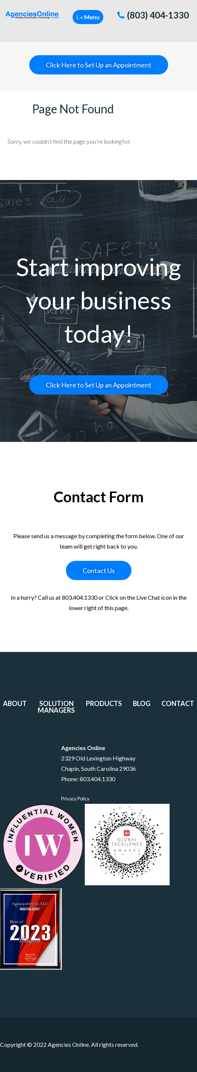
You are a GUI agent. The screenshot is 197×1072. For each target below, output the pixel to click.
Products (104, 703)
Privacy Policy (75, 799)
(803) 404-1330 (153, 15)
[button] (88, 17)
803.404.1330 (97, 778)
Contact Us (99, 570)
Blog (141, 703)
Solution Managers (56, 706)
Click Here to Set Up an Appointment (98, 65)
